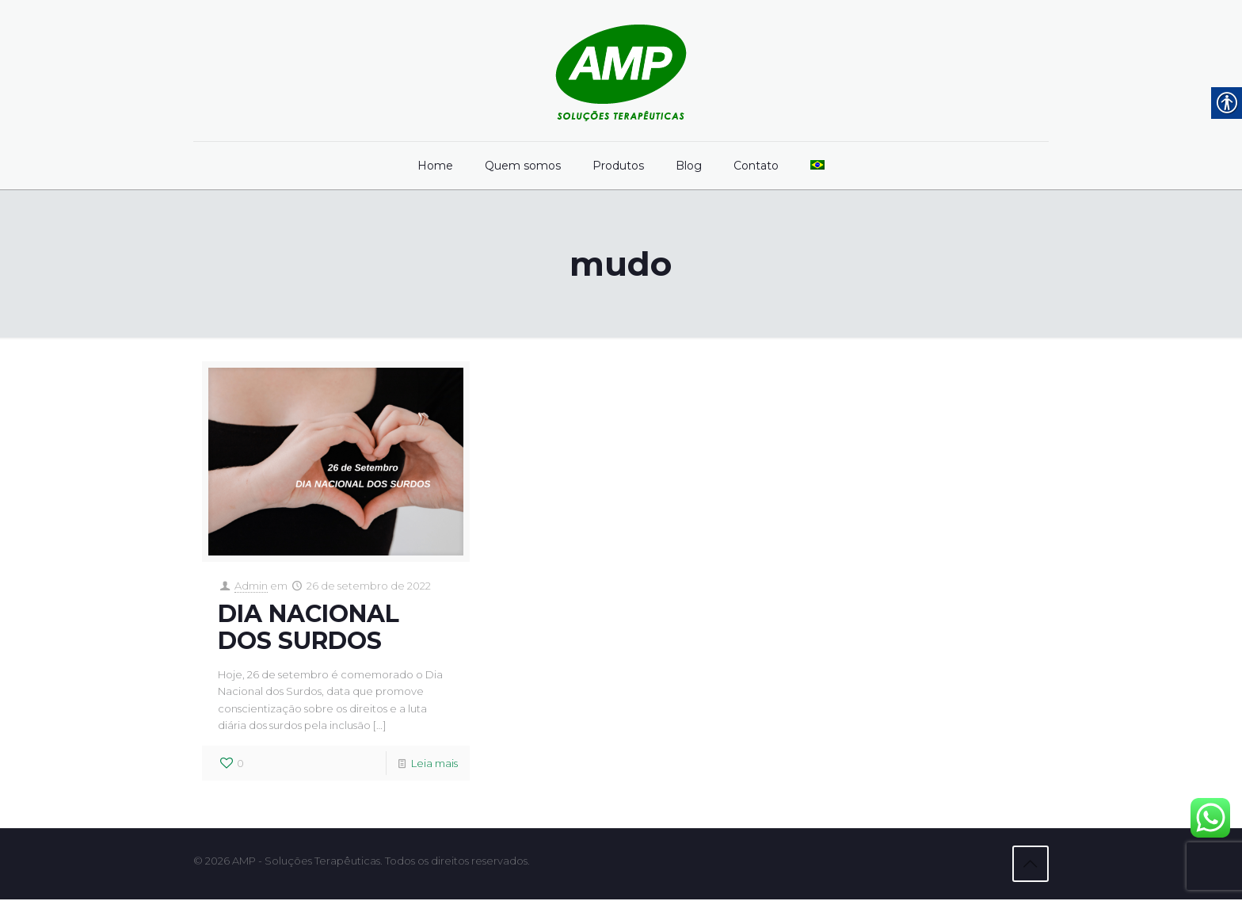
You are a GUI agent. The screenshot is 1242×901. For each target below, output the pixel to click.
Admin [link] (251, 586)
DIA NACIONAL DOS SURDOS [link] (308, 628)
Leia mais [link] (434, 766)
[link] (621, 70)
